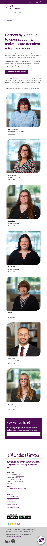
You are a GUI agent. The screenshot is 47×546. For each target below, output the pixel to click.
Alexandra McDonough (13, 266)
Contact (8, 505)
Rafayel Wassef (11, 358)
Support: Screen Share (28, 531)
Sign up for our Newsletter (13, 498)
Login (37, 2)
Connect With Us (23, 434)
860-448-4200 (17, 474)
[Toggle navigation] (39, 7)
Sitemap (15, 531)
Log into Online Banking (15, 496)
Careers (8, 502)
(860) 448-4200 (11, 134)
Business (23, 27)
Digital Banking (10, 13)
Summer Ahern (11, 221)
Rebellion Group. (17, 536)
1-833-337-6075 (20, 476)
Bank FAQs (24, 529)
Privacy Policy (8, 531)
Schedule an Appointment (13, 507)
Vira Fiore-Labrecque (13, 129)
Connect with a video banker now (16, 71)
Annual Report (10, 501)
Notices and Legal (32, 529)
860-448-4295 (18, 479)
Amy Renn (10, 312)
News (19, 529)
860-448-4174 (16, 477)
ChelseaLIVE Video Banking (13, 504)
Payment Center (14, 499)
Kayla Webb (10, 404)
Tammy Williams (12, 175)
